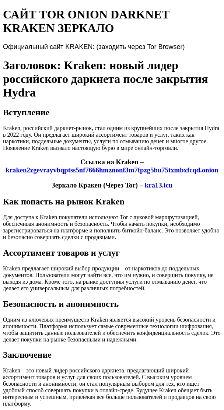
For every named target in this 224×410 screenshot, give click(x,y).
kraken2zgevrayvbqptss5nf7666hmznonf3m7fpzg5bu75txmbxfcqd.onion (112, 170)
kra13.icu (158, 185)
